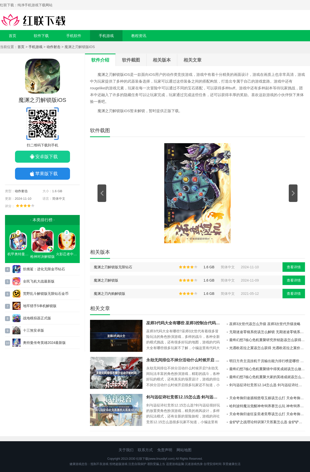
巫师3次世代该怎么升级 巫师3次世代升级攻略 (264, 324)
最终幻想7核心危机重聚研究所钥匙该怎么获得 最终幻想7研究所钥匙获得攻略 (267, 340)
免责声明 (164, 450)
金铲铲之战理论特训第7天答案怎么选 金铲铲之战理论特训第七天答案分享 (267, 422)
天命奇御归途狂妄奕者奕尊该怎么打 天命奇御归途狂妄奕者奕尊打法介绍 (267, 414)
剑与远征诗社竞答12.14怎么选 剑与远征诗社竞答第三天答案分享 (267, 385)
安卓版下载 (46, 156)
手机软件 (73, 36)
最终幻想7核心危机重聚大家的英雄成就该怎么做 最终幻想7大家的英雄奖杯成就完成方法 (267, 377)
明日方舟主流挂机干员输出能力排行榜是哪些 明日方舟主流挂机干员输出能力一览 (267, 361)
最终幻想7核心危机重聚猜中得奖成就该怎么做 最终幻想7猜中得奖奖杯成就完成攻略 (267, 369)
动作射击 (53, 47)
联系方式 (145, 450)
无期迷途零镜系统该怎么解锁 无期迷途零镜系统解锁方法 (267, 332)
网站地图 (184, 450)
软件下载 (41, 36)
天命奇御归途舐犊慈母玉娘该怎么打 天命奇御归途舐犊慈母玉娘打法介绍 (267, 398)
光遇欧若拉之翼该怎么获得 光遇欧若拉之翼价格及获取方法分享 (267, 348)
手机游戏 (106, 36)
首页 (12, 36)
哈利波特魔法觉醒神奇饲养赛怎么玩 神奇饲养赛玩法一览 (267, 406)
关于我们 (126, 450)
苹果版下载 (46, 173)
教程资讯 (138, 36)
